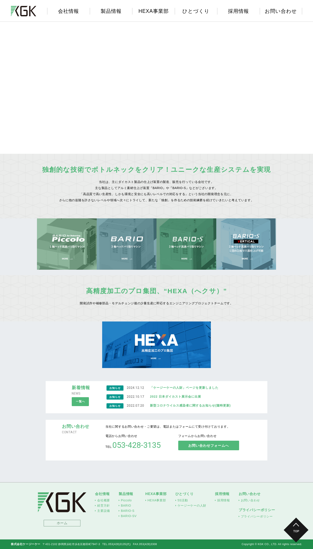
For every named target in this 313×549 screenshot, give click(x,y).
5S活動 (183, 500)
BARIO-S (127, 510)
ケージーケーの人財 (192, 505)
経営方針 (103, 505)
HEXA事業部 (153, 11)
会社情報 (68, 11)
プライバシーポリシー (257, 510)
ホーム (62, 523)
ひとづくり (196, 11)
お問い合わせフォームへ (209, 445)
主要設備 (103, 510)
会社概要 (103, 500)
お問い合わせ (281, 11)
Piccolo (126, 500)
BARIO (126, 505)
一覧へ (80, 401)
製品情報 (111, 11)
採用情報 (238, 11)
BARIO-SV (129, 516)
